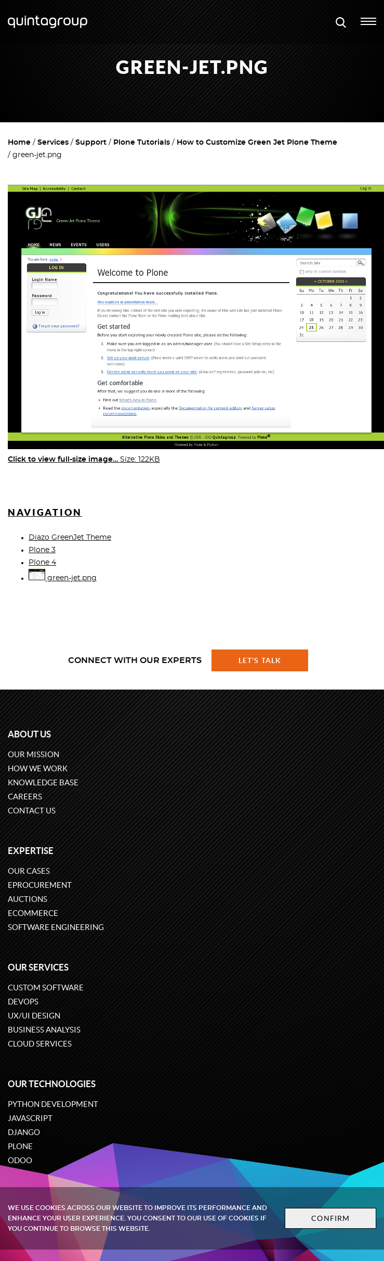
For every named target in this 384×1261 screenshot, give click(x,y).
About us (29, 734)
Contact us (32, 810)
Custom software (46, 987)
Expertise (31, 850)
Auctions (27, 899)
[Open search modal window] (340, 22)
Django (24, 1132)
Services (53, 142)
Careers (25, 796)
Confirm (330, 1218)
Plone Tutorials (141, 142)
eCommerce (33, 913)
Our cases (29, 871)
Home (19, 142)
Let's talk (260, 660)
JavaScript (30, 1118)
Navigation (45, 512)
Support (91, 142)
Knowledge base (43, 782)
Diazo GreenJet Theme (70, 537)
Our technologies (52, 1083)
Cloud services (40, 1043)
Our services (38, 967)
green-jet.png (63, 578)
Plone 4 (42, 562)
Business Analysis (44, 1029)
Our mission (33, 754)
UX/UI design (34, 1015)
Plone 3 (42, 550)
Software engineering (56, 927)
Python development (53, 1104)
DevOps (23, 1001)
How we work (38, 768)
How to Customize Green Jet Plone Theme (257, 142)
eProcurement (40, 885)
